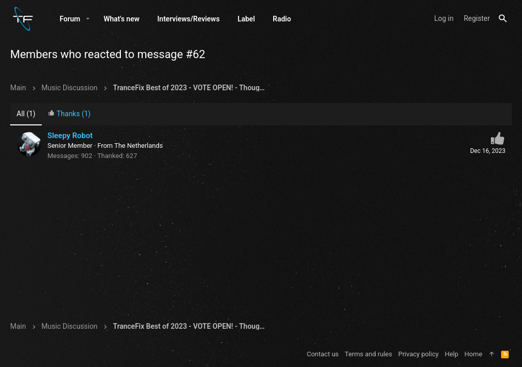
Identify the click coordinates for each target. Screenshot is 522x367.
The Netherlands (138, 145)
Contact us (323, 354)
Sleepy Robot (70, 135)
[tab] (69, 114)
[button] (88, 19)
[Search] (503, 18)
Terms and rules (368, 354)
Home (473, 354)
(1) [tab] (26, 114)
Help (451, 354)
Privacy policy (418, 354)
